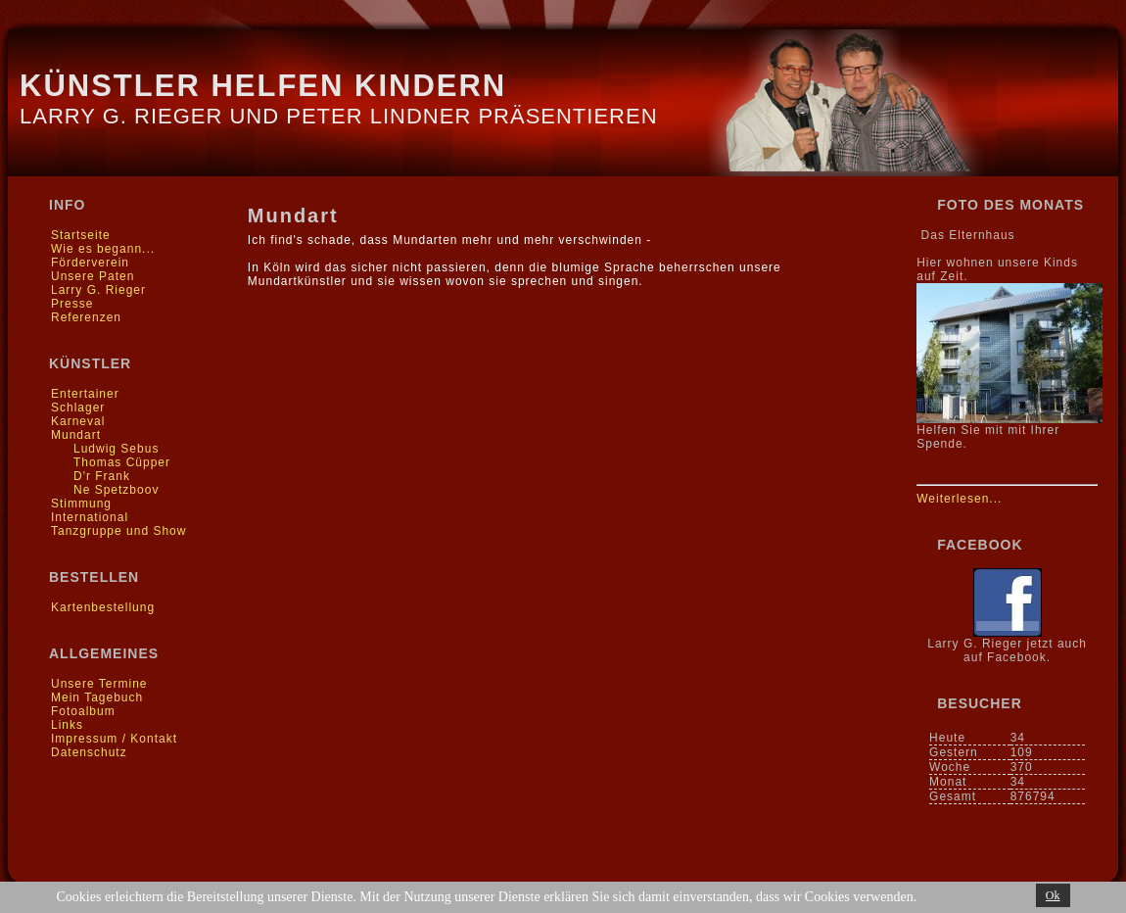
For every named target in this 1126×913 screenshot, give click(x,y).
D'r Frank (101, 476)
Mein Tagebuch (97, 697)
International (89, 517)
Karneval (78, 421)
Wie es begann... (103, 249)
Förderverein (90, 262)
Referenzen (86, 317)
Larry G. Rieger (98, 290)
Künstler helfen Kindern (263, 86)
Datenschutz (89, 752)
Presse (72, 304)
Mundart (76, 435)
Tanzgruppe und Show (118, 531)
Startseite (81, 235)
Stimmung (81, 503)
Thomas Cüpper (121, 462)
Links (67, 725)
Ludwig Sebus (116, 449)
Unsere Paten (92, 276)
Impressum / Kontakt (114, 738)
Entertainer (85, 394)
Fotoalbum (83, 711)
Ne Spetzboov (116, 490)
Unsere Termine (99, 684)
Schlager (78, 407)
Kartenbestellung (103, 607)
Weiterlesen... (959, 498)
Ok (1053, 895)
